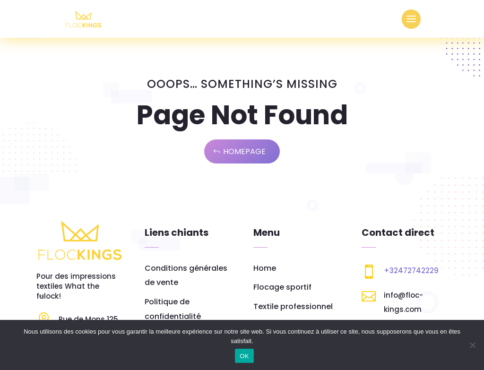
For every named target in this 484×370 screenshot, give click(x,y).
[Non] (472, 345)
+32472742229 (411, 270)
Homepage (244, 151)
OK (244, 356)
